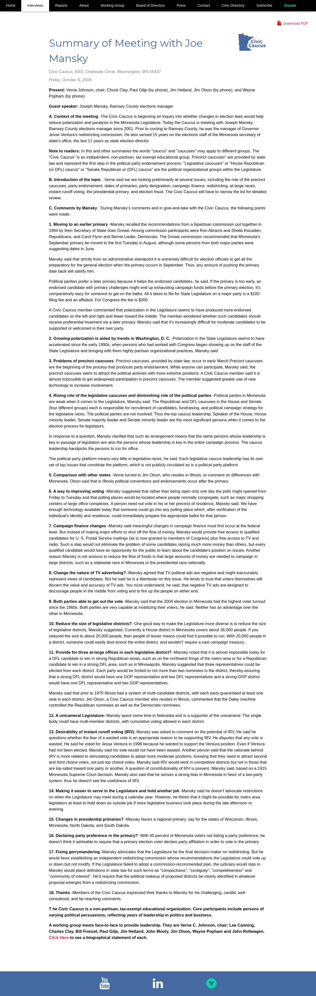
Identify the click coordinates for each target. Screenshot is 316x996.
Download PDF (295, 23)
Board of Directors (150, 5)
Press (181, 5)
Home (10, 5)
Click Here (59, 937)
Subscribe (264, 5)
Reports (61, 5)
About (84, 5)
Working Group (112, 5)
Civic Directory (233, 5)
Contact (204, 5)
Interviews (35, 5)
